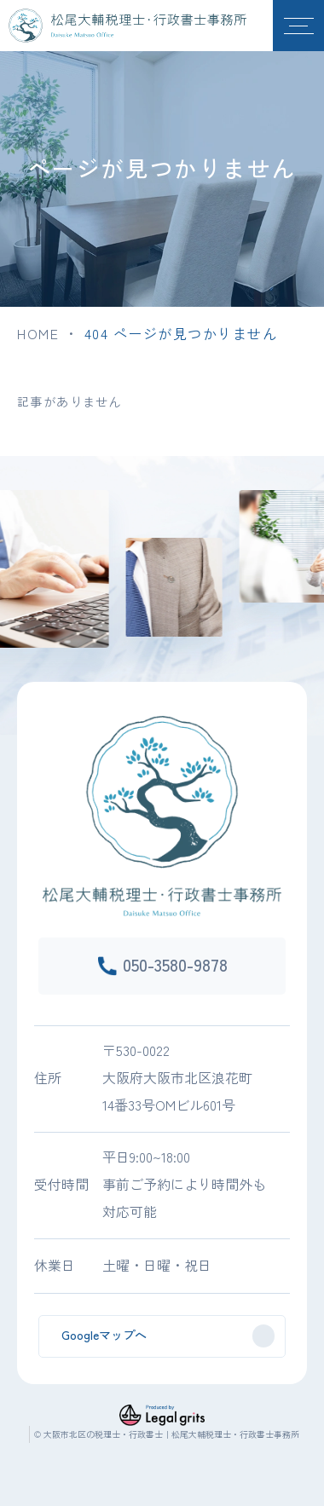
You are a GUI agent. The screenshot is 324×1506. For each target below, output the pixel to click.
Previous (5, 538)
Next (319, 538)
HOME (38, 333)
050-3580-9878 (175, 964)
